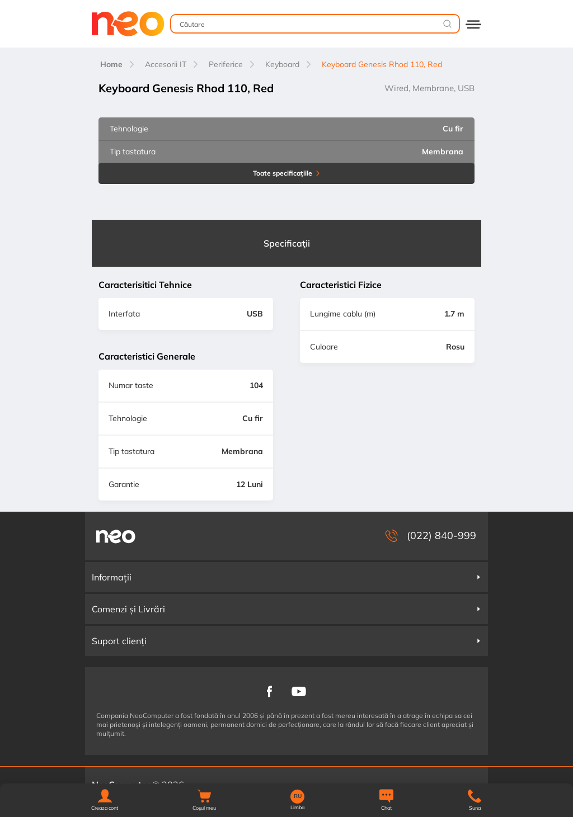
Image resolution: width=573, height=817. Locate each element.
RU (298, 796)
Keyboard (282, 64)
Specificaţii (287, 243)
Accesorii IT (165, 64)
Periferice (226, 64)
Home (111, 64)
